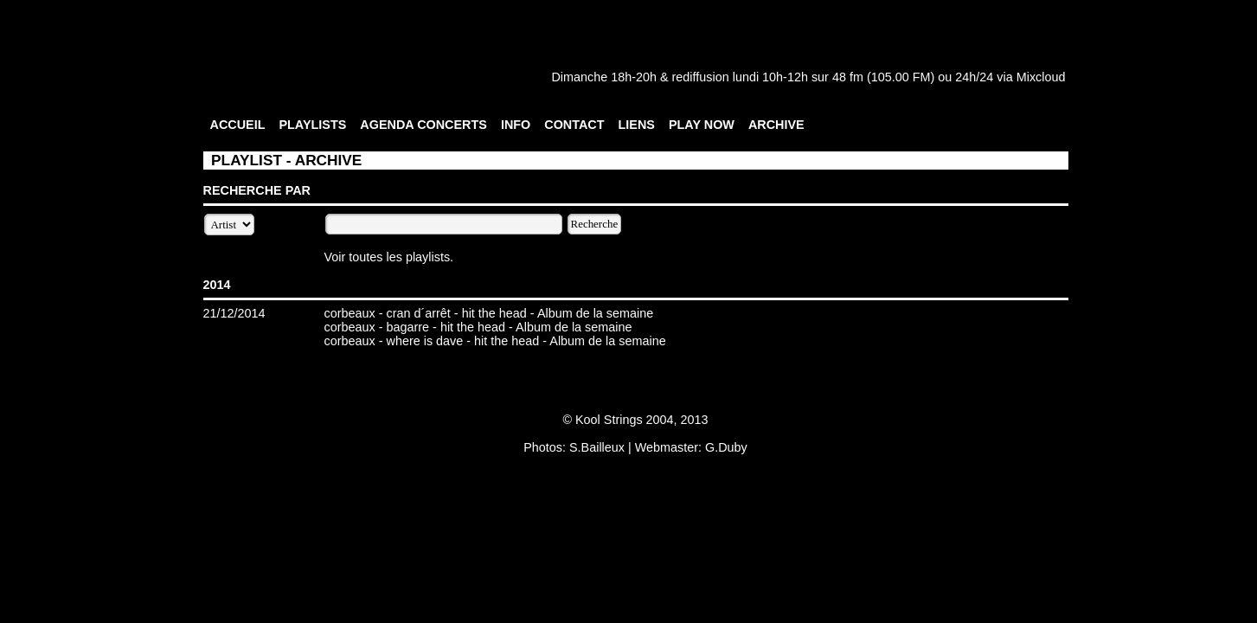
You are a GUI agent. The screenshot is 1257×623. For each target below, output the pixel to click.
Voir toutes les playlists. (389, 257)
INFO (515, 125)
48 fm (847, 77)
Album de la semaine (595, 313)
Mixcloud (1041, 77)
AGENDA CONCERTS (423, 125)
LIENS (637, 125)
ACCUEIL (238, 125)
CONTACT (574, 125)
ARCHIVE (776, 125)
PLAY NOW (701, 125)
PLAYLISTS (312, 125)
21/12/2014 (234, 313)
